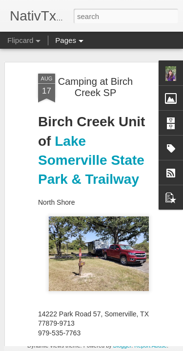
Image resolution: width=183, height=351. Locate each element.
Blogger (122, 346)
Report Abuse (150, 346)
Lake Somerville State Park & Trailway (91, 71)
